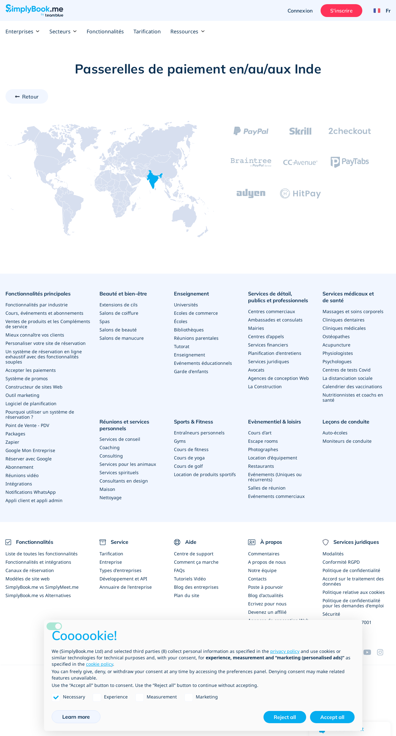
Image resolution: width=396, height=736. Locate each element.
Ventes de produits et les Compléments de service (47, 323)
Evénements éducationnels (203, 363)
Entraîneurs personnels (199, 433)
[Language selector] (380, 10)
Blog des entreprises (196, 587)
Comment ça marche (196, 562)
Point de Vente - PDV (27, 425)
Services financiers (268, 345)
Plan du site (186, 595)
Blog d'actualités (265, 595)
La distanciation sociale (348, 378)
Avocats (256, 370)
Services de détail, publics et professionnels (278, 297)
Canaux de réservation (29, 570)
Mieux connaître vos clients (34, 335)
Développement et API (123, 579)
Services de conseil (119, 439)
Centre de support (193, 554)
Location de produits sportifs (205, 474)
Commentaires (264, 554)
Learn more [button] (76, 717)
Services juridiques (268, 361)
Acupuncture (336, 345)
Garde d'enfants (191, 371)
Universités (186, 305)
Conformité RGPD (341, 562)
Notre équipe (262, 570)
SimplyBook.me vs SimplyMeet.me (42, 587)
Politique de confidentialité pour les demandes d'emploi (353, 603)
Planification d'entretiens (274, 353)
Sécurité (331, 614)
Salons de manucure (121, 338)
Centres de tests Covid (347, 370)
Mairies (256, 328)
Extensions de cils (118, 305)
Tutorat (181, 346)
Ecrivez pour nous (267, 604)
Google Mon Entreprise (30, 450)
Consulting (111, 456)
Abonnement (19, 467)
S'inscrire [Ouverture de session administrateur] (341, 10)
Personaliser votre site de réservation (45, 343)
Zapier (12, 442)
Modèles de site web (27, 579)
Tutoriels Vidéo (190, 579)
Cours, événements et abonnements (44, 313)
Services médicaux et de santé (348, 297)
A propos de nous (267, 562)
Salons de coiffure (118, 313)
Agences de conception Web (278, 378)
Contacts (257, 579)
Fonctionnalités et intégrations (38, 562)
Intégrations (18, 484)
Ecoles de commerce (196, 313)
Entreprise (110, 562)
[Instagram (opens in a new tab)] (384, 652)
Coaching (109, 447)
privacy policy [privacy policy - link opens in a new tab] (284, 651)
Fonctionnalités (105, 31)
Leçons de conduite (346, 421)
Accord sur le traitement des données (353, 581)
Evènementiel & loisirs (274, 421)
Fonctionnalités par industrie (36, 305)
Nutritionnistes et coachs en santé (353, 397)
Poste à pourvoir (265, 587)
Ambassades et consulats (275, 320)
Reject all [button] (285, 717)
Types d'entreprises (120, 570)
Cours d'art (259, 433)
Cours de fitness (191, 449)
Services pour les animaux (127, 464)
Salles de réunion (267, 488)
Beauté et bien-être (123, 293)
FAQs (179, 570)
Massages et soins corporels (353, 311)
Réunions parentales (196, 338)
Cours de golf (188, 466)
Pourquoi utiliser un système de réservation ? (39, 414)
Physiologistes (338, 353)
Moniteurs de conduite (347, 441)
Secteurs (63, 31)
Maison (107, 489)
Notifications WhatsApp (30, 492)
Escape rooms (263, 441)
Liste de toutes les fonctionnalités (41, 554)
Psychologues (337, 361)
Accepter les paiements (30, 370)
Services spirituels (119, 472)
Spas (104, 321)
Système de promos (26, 378)
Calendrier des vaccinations (352, 386)
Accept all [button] (332, 717)
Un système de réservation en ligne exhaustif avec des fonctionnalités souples (43, 356)
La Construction (265, 386)
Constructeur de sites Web (34, 387)
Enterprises (22, 31)
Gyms (180, 441)
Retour (30, 96)
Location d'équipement (272, 458)
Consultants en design (123, 481)
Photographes (263, 449)
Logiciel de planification (30, 403)
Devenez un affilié (267, 612)
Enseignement (191, 293)
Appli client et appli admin (34, 500)
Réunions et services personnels (124, 425)
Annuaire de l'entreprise (125, 587)
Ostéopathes (336, 336)
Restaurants (261, 466)
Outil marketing (22, 395)
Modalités (333, 554)
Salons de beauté (118, 330)
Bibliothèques (189, 330)
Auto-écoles (335, 433)
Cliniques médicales (344, 328)
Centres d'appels (266, 336)
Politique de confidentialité (351, 570)
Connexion (300, 10)
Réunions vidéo (22, 475)
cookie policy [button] (99, 664)
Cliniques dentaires (344, 320)
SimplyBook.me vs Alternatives (38, 595)
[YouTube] (370, 652)
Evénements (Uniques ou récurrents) (275, 477)
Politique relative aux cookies (354, 592)
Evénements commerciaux (276, 496)
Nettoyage (110, 497)
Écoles (180, 321)
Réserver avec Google (28, 459)
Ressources (187, 31)
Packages (15, 434)
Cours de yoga (189, 458)
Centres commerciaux (271, 311)
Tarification (147, 31)
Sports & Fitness (193, 421)
